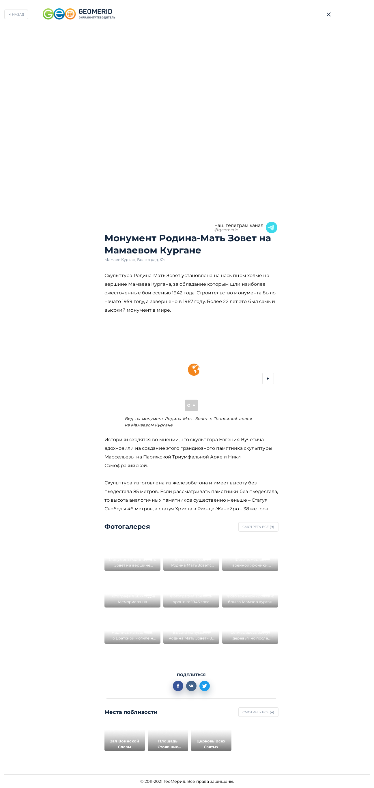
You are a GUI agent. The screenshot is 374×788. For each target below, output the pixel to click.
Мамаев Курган (120, 259)
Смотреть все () (258, 527)
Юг (162, 259)
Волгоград (148, 259)
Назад (18, 14)
